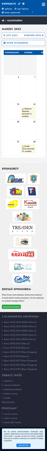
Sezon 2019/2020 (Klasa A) (15, 347)
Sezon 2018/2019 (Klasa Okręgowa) (19, 352)
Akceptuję (23, 445)
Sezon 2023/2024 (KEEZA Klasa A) (19, 330)
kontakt (6, 397)
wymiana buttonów (11, 385)
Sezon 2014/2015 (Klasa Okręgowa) (19, 369)
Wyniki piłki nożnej (11, 422)
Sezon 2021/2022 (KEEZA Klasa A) (19, 339)
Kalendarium (14, 20)
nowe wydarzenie (16, 42)
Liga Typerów (22, 9)
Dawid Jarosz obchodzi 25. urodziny (28, 148)
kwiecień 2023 (33, 35)
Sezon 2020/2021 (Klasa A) (15, 343)
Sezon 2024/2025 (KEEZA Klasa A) (19, 326)
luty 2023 (10, 35)
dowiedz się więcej (11, 307)
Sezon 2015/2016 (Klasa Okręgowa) (19, 364)
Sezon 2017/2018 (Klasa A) (15, 356)
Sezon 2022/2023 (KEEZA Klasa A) (19, 335)
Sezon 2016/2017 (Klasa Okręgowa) (19, 360)
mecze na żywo (10, 413)
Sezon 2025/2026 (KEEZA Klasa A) (19, 322)
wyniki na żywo (9, 418)
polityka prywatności (12, 389)
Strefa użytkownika (11, 12)
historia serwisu (10, 393)
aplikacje (7, 9)
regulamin (7, 380)
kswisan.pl (9, 3)
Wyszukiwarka (8, 402)
